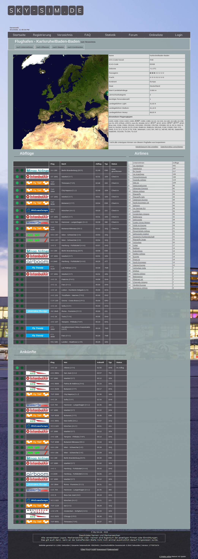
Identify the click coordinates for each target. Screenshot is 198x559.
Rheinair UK (138, 279)
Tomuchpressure (140, 177)
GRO (82, 300)
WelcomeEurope (140, 185)
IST (52, 177)
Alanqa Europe (139, 265)
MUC (72, 210)
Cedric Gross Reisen (141, 222)
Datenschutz (113, 549)
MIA (52, 170)
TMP (52, 182)
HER (64, 329)
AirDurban (137, 242)
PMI (81, 384)
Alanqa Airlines (139, 274)
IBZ (78, 495)
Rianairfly (137, 194)
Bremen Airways (139, 228)
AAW (53, 511)
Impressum (101, 549)
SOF (69, 306)
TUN (69, 316)
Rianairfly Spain (139, 239)
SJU (74, 373)
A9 (52, 261)
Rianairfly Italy (139, 197)
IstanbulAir (137, 168)
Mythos (136, 271)
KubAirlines (138, 251)
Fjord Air (136, 259)
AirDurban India (139, 268)
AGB (94, 549)
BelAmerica (138, 276)
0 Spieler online (165, 556)
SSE (52, 222)
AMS (85, 511)
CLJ (74, 190)
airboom (136, 205)
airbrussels (137, 220)
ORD (74, 516)
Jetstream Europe (140, 200)
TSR (72, 183)
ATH (72, 368)
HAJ (85, 222)
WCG (53, 209)
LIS (86, 290)
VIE (78, 235)
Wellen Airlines (139, 254)
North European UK (141, 202)
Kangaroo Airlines (140, 288)
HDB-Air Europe (139, 225)
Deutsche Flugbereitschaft (143, 237)
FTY (52, 267)
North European (139, 262)
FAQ (88, 549)
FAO (68, 285)
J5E (52, 311)
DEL (75, 421)
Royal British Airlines (141, 231)
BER (80, 170)
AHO (53, 245)
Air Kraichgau (138, 174)
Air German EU (139, 208)
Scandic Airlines (139, 180)
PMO (72, 279)
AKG (52, 373)
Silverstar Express (140, 188)
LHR (80, 342)
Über (83, 549)
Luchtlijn (136, 211)
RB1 (52, 342)
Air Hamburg (138, 166)
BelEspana (137, 217)
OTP (72, 203)
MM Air (136, 183)
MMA (53, 235)
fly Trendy (137, 171)
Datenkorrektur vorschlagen (172, 147)
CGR (53, 300)
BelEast (136, 248)
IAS (69, 506)
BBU (80, 228)
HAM (83, 245)
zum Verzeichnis (88, 42)
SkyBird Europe (139, 285)
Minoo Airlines (139, 191)
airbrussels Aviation (141, 234)
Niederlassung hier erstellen (147, 147)
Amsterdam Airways (141, 214)
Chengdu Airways (140, 282)
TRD (81, 295)
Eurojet (136, 257)
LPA (73, 268)
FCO (79, 311)
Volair (135, 245)
